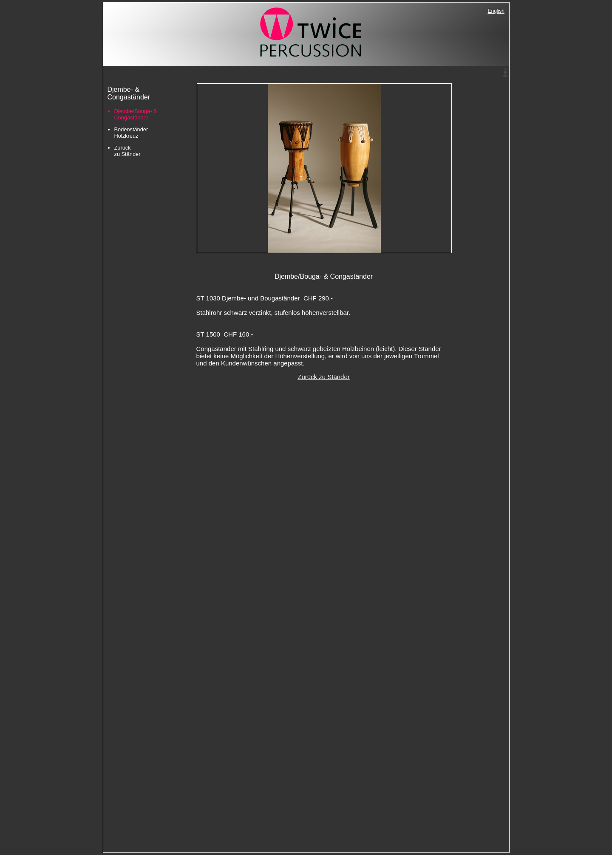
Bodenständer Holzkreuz (131, 132)
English (496, 11)
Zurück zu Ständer (127, 150)
